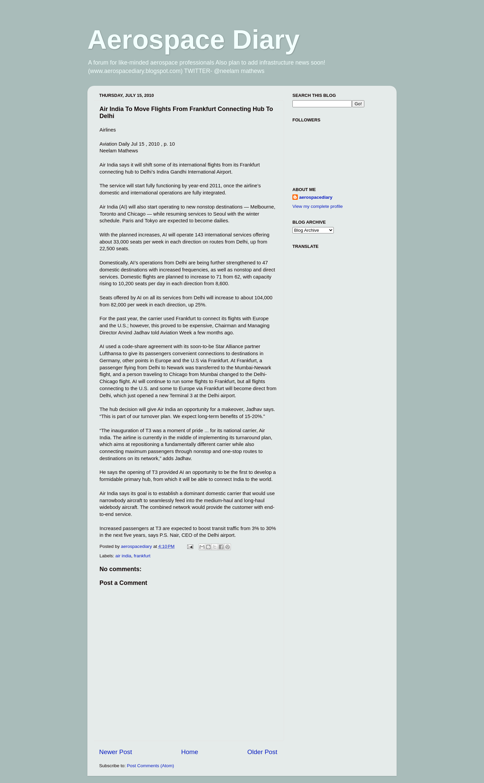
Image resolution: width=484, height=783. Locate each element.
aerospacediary (315, 197)
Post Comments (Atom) (150, 765)
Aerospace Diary (193, 39)
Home (189, 751)
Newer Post (115, 751)
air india (123, 555)
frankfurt (142, 555)
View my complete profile (317, 206)
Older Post (262, 751)
